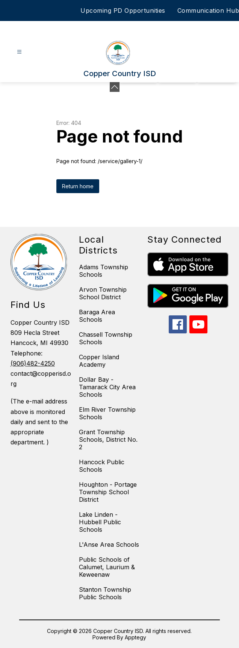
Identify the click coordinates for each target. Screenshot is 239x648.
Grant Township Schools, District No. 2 (108, 439)
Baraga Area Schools (97, 315)
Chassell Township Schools (105, 338)
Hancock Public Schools (101, 465)
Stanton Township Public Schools (105, 593)
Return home (78, 186)
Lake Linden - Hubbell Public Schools (100, 522)
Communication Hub (208, 10)
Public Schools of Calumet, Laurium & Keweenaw (107, 567)
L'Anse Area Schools (109, 544)
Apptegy (135, 637)
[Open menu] (19, 52)
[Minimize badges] (115, 87)
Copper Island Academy (99, 360)
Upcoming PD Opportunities (122, 10)
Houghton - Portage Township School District (108, 492)
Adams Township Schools (103, 270)
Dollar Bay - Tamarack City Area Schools (107, 387)
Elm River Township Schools (107, 413)
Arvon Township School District (103, 293)
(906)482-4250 (33, 363)
